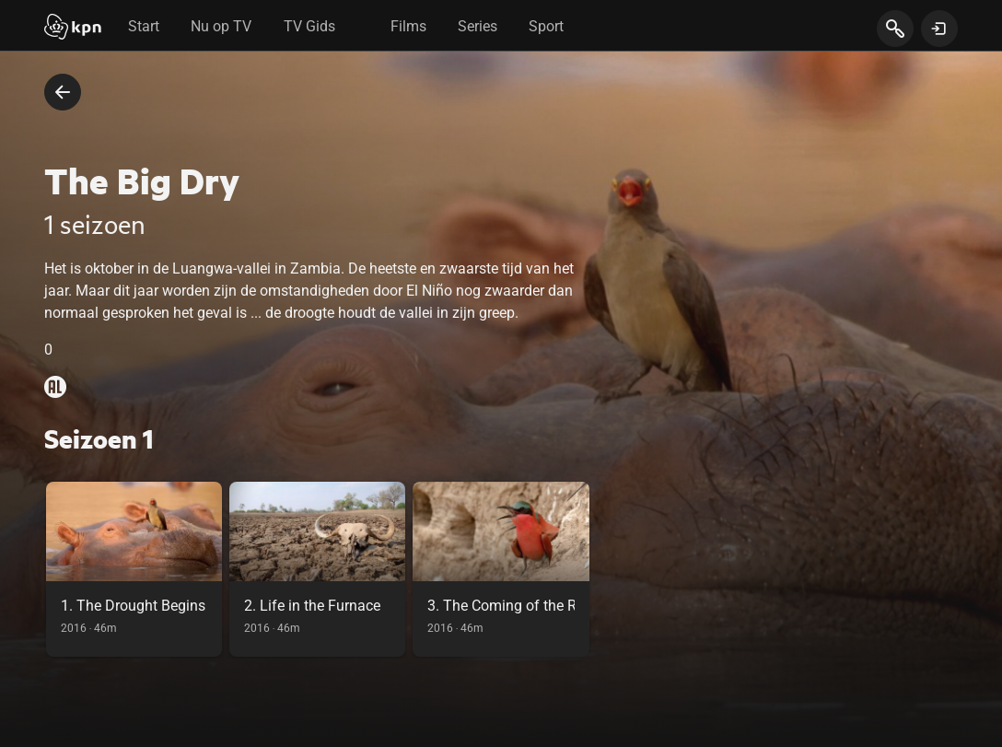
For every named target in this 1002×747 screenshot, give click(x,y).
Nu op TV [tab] (221, 26)
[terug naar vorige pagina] (62, 92)
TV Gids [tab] (309, 26)
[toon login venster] (939, 28)
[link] (134, 569)
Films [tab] (408, 26)
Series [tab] (477, 26)
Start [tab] (143, 26)
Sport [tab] (546, 26)
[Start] (73, 28)
